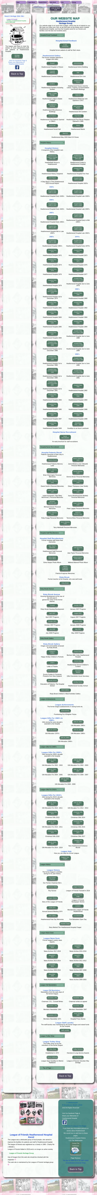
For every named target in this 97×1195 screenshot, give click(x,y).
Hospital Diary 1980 (78, 293)
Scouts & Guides (52, 670)
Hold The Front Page (78, 895)
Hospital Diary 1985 (52, 322)
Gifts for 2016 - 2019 (52, 842)
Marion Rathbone (52, 1057)
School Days (78, 661)
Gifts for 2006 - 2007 (78, 770)
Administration (78, 63)
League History (52, 898)
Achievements (65, 710)
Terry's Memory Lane (65, 522)
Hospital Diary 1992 (78, 385)
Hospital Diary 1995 (52, 404)
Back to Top (17, 74)
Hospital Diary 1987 (52, 333)
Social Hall (52, 125)
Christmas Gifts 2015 (78, 822)
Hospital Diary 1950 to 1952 (52, 217)
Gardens (52, 84)
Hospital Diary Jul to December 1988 (52, 343)
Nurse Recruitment (65, 437)
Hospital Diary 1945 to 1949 (78, 204)
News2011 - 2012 (78, 956)
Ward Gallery (65, 690)
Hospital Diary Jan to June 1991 (78, 371)
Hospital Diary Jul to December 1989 (52, 358)
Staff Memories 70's (78, 548)
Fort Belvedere (78, 915)
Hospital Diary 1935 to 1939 (78, 191)
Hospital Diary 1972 (52, 250)
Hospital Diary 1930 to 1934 (52, 191)
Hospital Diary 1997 (52, 414)
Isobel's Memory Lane (52, 491)
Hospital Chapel (65, 923)
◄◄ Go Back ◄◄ (55, 8)
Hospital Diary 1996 (78, 404)
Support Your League (65, 857)
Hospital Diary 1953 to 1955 (78, 215)
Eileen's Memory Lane (78, 481)
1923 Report (52, 178)
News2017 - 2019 (52, 946)
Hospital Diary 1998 (78, 414)
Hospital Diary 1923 (78, 169)
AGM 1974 (52, 907)
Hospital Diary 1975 (78, 260)
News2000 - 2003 (78, 975)
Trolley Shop (52, 1049)
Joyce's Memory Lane (78, 491)
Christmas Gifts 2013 (52, 812)
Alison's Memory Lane (78, 459)
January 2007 (78, 605)
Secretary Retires (78, 671)
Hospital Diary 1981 (52, 303)
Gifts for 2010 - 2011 (52, 803)
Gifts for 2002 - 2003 (78, 760)
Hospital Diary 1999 (52, 423)
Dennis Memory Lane (78, 472)
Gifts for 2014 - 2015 (52, 822)
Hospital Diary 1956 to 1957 (52, 226)
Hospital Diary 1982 (78, 303)
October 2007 (52, 621)
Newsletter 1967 (78, 1005)
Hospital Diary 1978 (52, 280)
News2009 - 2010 (52, 965)
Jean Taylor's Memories (52, 546)
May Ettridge (78, 1057)
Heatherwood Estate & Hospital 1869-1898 (52, 157)
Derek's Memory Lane (52, 481)
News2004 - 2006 (52, 975)
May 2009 (78, 629)
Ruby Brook (65, 583)
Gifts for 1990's (65, 737)
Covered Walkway (52, 71)
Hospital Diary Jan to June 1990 (78, 358)
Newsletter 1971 (52, 1015)
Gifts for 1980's (78, 729)
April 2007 (52, 613)
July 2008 (52, 629)
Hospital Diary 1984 (78, 312)
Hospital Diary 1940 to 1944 (52, 204)
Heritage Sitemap (17, 56)
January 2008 (78, 621)
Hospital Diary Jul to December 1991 (52, 383)
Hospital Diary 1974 (52, 260)
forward (52, 63)
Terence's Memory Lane (78, 513)
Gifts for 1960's (78, 721)
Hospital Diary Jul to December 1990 (52, 371)
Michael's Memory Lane (52, 502)
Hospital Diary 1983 (52, 312)
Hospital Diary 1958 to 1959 (78, 228)
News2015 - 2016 (78, 946)
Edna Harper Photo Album (52, 557)
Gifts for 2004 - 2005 (52, 770)
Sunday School (78, 682)
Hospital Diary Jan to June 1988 (78, 331)
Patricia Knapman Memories (65, 568)
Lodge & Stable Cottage (52, 94)
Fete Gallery (52, 915)
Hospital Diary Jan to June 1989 (78, 344)
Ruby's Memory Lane (52, 513)
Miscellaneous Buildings (52, 105)
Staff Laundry (65, 1030)
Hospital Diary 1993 (52, 395)
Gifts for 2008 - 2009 (65, 779)
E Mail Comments (65, 45)
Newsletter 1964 (52, 1005)
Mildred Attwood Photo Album (78, 557)
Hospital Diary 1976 (52, 269)
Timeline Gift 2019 (78, 841)
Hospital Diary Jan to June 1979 (78, 279)
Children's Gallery (52, 652)
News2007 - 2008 (78, 965)
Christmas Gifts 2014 (78, 812)
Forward (52, 605)
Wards (78, 125)
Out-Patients (52, 116)
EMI (78, 72)
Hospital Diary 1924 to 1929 (78, 178)
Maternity (78, 95)
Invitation (78, 906)
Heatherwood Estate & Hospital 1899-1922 (78, 157)
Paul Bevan (78, 116)
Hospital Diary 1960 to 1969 (52, 241)
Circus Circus (78, 651)
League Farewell (78, 887)
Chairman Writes (52, 887)
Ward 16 (65, 133)
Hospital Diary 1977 (78, 269)
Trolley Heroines (78, 1049)
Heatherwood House (78, 81)
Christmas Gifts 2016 (52, 831)
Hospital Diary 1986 (78, 322)
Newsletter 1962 (78, 997)
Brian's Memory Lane (52, 470)
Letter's (52, 662)
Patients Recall (52, 460)
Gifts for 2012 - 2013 (78, 803)
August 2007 (78, 613)
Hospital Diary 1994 (78, 395)
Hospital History (52, 170)
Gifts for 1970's (52, 729)
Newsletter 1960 (52, 997)
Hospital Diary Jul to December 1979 (52, 291)
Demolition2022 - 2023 (78, 423)
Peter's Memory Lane (78, 503)
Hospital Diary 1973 (78, 250)
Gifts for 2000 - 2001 (52, 760)
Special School (52, 680)
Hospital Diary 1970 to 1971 (78, 241)
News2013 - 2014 (52, 956)
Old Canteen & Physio (78, 107)
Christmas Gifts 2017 (78, 831)
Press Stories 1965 (78, 1014)
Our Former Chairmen (52, 878)
